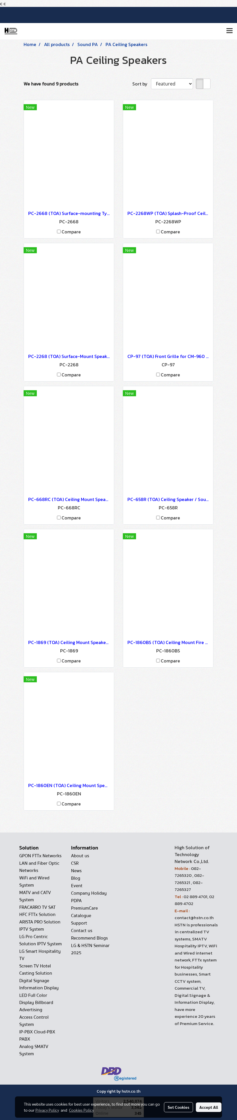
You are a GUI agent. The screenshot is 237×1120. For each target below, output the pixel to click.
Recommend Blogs (89, 938)
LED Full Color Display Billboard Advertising (36, 1003)
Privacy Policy (47, 1110)
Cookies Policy (81, 1110)
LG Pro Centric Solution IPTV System (40, 940)
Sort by (141, 83)
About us (80, 856)
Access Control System (34, 1021)
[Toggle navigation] (229, 31)
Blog (75, 878)
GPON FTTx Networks (40, 856)
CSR (75, 863)
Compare (71, 231)
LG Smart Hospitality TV (40, 955)
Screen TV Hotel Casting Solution (35, 969)
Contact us (81, 930)
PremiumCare (84, 908)
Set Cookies (178, 1107)
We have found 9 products (51, 83)
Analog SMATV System (33, 1050)
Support (79, 923)
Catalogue (81, 915)
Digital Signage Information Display (39, 984)
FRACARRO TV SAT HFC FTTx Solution (37, 911)
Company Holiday (89, 893)
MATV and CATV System (35, 896)
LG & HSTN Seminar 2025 (90, 949)
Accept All (208, 1107)
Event (77, 885)
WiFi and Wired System (34, 881)
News (76, 871)
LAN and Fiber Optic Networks (39, 867)
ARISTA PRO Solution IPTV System (39, 925)
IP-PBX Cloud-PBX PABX (37, 1035)
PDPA (76, 900)
